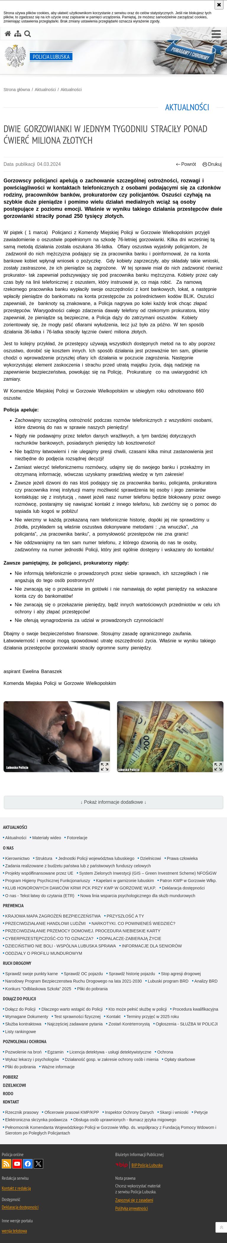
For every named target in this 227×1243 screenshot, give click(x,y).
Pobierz (10, 1077)
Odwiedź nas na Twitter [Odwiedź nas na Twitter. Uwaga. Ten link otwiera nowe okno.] (38, 1164)
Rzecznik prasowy (22, 1112)
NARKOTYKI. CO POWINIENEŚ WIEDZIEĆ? (133, 923)
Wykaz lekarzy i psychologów (32, 1059)
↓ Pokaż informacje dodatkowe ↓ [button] (113, 802)
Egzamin (56, 1052)
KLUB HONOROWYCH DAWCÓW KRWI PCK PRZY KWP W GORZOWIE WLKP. (80, 888)
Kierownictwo (17, 858)
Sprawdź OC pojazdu (83, 973)
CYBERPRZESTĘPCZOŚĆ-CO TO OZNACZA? (49, 938)
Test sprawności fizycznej (77, 1016)
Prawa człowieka (182, 858)
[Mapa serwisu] (17, 33)
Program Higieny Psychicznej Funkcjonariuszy (47, 880)
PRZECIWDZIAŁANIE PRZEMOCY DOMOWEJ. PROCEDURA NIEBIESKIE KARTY (82, 930)
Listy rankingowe (20, 1031)
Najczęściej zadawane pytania (75, 1024)
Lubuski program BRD (168, 981)
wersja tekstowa (14, 1231)
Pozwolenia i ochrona (24, 1041)
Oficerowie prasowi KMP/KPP (71, 1112)
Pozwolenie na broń (23, 1052)
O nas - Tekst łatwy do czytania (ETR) (39, 895)
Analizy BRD (206, 981)
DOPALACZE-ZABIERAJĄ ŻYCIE (130, 938)
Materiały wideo (46, 837)
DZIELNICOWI (14, 1085)
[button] (216, 34)
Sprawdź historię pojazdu (132, 973)
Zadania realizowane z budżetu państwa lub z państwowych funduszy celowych (78, 865)
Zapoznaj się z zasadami (134, 1200)
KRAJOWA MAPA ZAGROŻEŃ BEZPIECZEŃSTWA (53, 916)
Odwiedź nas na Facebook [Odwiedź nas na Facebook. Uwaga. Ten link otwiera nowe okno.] (28, 1164)
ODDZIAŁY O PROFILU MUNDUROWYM (43, 953)
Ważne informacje (58, 1066)
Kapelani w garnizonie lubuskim (125, 880)
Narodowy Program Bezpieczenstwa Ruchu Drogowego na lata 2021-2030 (73, 981)
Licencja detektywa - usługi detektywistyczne (110, 1052)
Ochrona (165, 1052)
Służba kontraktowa (23, 1024)
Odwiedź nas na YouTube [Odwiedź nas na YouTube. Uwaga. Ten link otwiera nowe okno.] (17, 1164)
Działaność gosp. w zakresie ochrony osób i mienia (112, 1059)
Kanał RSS (6, 1164)
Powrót (186, 164)
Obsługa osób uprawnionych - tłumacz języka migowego (124, 1119)
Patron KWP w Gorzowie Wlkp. (188, 880)
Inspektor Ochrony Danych (129, 1112)
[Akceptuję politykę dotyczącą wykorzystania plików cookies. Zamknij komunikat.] (219, 4)
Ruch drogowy (17, 963)
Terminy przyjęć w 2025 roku (153, 1016)
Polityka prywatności (131, 1208)
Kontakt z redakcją (16, 1188)
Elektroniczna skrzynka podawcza (36, 1119)
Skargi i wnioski (174, 1112)
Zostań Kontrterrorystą (129, 1024)
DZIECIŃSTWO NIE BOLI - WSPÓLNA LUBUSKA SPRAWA (60, 946)
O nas (8, 848)
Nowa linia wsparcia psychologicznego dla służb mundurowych (137, 895)
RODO (8, 1093)
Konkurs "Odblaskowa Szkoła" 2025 (38, 988)
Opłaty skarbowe (179, 1059)
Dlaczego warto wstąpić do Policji (72, 1009)
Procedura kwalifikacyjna (195, 1009)
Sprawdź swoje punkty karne (31, 973)
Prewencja (13, 905)
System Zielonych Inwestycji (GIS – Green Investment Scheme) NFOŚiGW (147, 873)
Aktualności (45, 89)
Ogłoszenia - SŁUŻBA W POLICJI (187, 1024)
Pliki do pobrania (92, 988)
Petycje (201, 1112)
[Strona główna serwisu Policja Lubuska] (8, 33)
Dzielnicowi (150, 858)
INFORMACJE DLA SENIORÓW (152, 946)
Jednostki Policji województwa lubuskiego (96, 858)
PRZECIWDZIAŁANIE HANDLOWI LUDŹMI (45, 923)
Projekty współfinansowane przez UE (39, 873)
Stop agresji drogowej (181, 973)
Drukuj (212, 164)
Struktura (43, 858)
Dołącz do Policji (19, 999)
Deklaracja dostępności (183, 888)
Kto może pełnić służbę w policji (137, 1009)
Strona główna (17, 89)
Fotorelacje (77, 837)
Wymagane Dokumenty (26, 1016)
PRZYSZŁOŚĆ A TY (125, 916)
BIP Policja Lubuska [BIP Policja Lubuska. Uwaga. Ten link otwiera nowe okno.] (147, 1165)
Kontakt (113, 1016)
